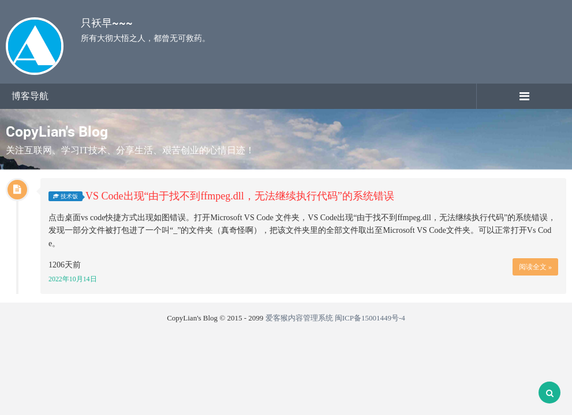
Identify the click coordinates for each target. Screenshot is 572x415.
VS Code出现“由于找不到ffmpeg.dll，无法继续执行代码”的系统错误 (239, 196)
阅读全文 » (535, 267)
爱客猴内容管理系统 (299, 318)
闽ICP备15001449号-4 (370, 318)
